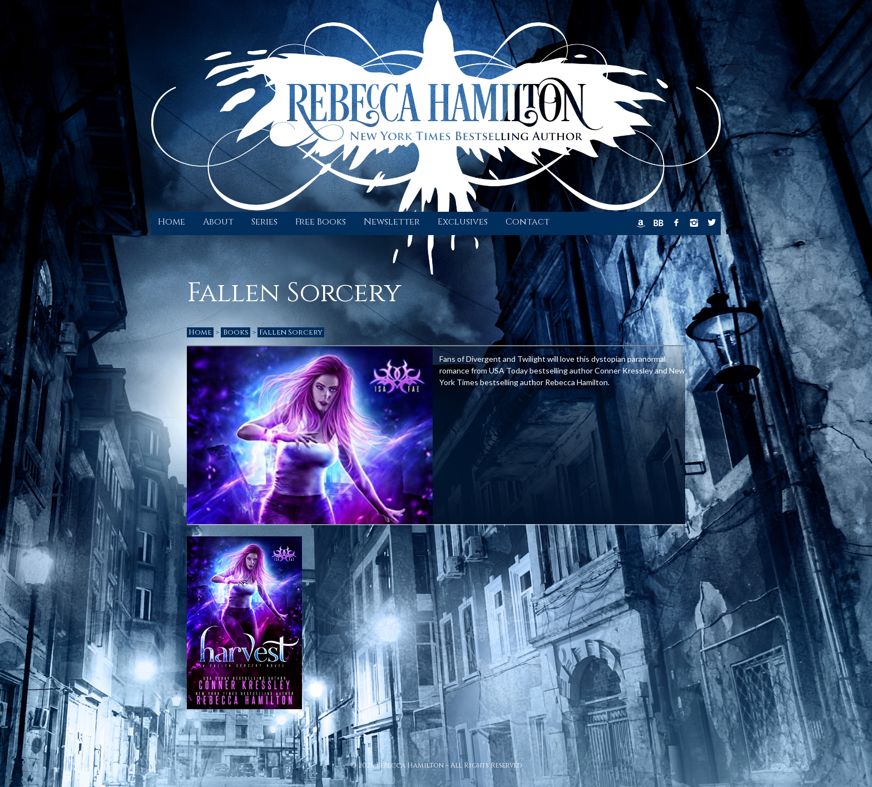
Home (171, 222)
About (218, 222)
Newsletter (392, 222)
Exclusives (463, 222)
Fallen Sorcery (291, 332)
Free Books (320, 222)
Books (236, 332)
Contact (527, 222)
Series (264, 222)
